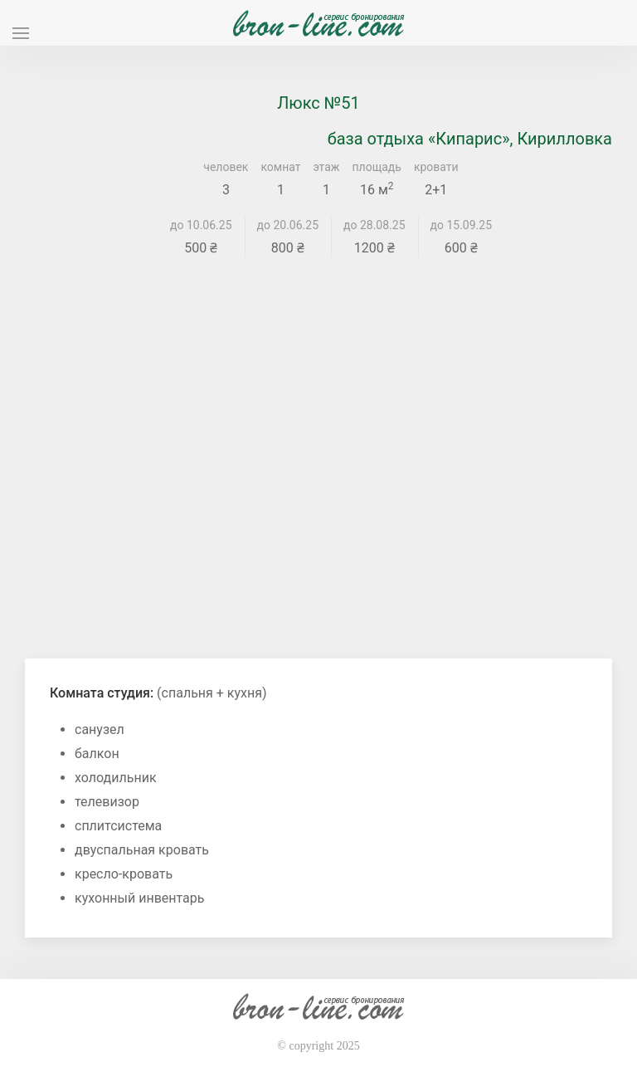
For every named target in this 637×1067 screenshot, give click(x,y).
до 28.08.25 (374, 225)
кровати (436, 167)
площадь (377, 167)
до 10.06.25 (201, 225)
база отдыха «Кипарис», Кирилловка (470, 139)
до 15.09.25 (461, 225)
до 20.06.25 (288, 225)
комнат (280, 167)
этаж (327, 167)
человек (225, 167)
